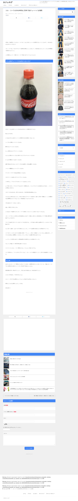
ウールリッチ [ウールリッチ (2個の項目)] (62, 174)
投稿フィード (62, 222)
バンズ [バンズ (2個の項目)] (61, 193)
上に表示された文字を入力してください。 (12, 427)
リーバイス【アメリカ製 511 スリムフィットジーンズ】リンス (69, 49)
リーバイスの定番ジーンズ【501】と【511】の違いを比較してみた (68, 74)
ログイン (61, 219)
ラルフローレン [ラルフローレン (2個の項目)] (70, 199)
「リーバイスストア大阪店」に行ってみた (11, 395)
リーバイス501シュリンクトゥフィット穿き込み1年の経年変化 (69, 20)
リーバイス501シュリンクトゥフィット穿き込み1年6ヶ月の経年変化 (69, 38)
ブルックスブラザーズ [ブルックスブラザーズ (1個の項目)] (69, 195)
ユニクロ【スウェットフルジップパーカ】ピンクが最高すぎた (69, 84)
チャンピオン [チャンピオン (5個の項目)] (63, 187)
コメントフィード (63, 225)
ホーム (5, 5)
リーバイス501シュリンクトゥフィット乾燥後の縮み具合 (69, 55)
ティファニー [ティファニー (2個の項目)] (71, 187)
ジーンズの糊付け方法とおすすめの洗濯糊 (69, 67)
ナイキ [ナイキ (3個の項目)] (68, 189)
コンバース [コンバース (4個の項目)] (71, 181)
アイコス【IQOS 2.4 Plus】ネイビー (16, 382)
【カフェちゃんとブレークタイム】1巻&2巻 (17, 376)
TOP (7, 488)
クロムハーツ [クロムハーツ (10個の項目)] (64, 179)
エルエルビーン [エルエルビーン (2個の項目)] (70, 174)
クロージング (62, 161)
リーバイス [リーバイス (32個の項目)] (64, 202)
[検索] (66, 12)
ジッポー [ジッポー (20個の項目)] (63, 185)
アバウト (10, 5)
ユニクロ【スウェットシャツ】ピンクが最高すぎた (68, 95)
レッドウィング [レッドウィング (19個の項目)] (65, 206)
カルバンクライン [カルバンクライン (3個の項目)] (63, 177)
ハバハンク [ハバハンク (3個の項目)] (69, 191)
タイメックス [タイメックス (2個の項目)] (71, 185)
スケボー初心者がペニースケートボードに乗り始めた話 (19, 370)
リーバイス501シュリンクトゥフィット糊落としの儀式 (69, 26)
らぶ (62, 118)
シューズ (61, 164)
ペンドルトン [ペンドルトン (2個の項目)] (62, 199)
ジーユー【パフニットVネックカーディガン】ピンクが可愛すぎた (69, 101)
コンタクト (17, 5)
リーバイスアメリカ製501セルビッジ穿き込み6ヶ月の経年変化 (69, 61)
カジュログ (7, 2)
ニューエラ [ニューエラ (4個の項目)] (62, 191)
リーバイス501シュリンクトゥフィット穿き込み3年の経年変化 (69, 32)
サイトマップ (23, 5)
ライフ (7, 15)
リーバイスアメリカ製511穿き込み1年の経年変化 (69, 44)
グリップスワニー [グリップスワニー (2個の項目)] (63, 181)
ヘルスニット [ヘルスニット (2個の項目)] (70, 197)
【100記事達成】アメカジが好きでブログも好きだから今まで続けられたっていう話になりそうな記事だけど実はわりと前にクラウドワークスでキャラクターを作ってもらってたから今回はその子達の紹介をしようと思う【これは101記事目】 (32, 389)
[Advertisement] (29, 32)
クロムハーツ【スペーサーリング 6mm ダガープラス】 (69, 89)
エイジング (62, 158)
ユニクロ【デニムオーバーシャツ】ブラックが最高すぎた (69, 107)
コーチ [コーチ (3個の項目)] (61, 183)
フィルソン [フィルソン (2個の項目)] (62, 195)
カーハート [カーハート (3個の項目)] (72, 177)
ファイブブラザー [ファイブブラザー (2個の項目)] (68, 193)
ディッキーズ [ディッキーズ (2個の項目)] (62, 189)
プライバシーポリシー (33, 5)
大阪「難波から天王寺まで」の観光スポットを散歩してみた (20, 364)
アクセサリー (62, 155)
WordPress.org (62, 228)
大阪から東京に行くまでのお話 (15, 358)
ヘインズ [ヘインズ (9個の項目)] (62, 197)
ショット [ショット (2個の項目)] (66, 183)
